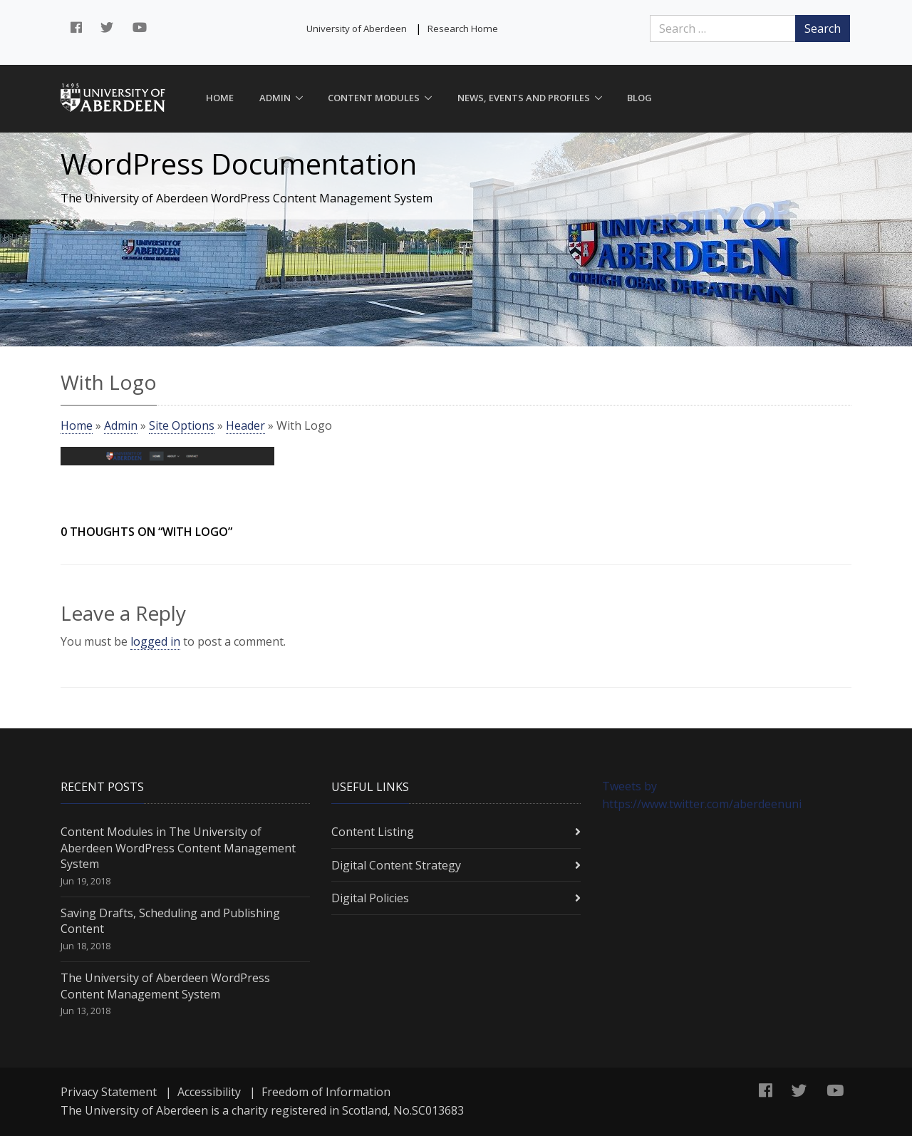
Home (220, 97)
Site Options (181, 425)
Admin (275, 97)
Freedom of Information (325, 1092)
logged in (155, 641)
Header (245, 425)
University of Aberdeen (356, 28)
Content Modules (374, 97)
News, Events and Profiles (523, 97)
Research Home (463, 28)
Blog (639, 97)
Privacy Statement (109, 1092)
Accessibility (209, 1092)
